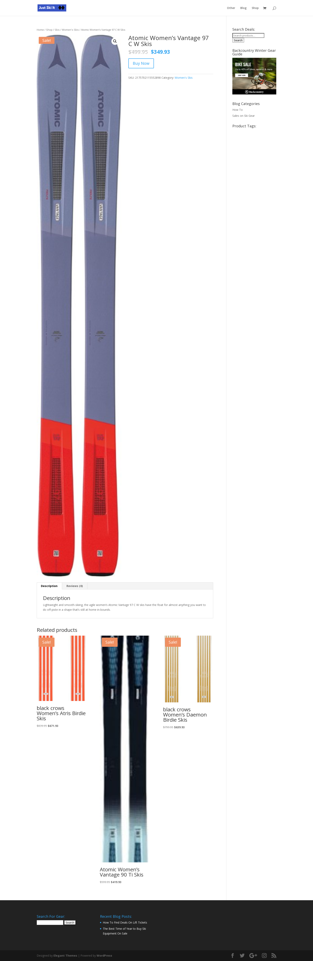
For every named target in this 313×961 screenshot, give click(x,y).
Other (231, 8)
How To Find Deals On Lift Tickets (125, 922)
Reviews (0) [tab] (74, 586)
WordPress (104, 955)
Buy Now (141, 63)
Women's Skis (70, 29)
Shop (255, 8)
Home (40, 29)
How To (237, 110)
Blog (243, 8)
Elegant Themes (65, 955)
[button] (115, 41)
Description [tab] (49, 586)
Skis (57, 29)
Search (238, 40)
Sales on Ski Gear (243, 116)
